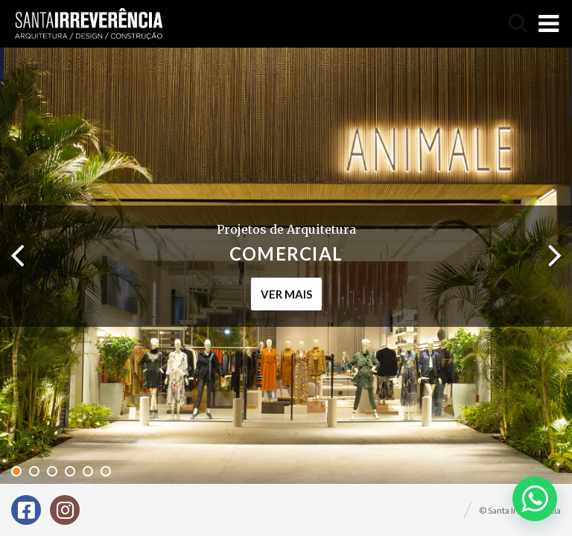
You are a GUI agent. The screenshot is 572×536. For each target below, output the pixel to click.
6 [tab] (106, 471)
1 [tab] (16, 471)
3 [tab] (52, 471)
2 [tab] (34, 471)
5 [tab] (88, 471)
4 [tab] (70, 471)
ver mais (286, 294)
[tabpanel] (286, 266)
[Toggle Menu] (549, 24)
